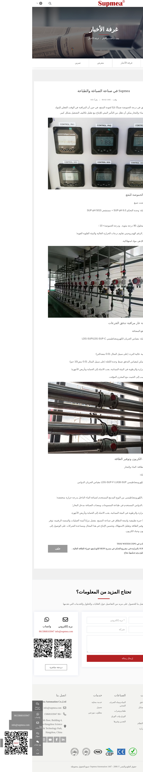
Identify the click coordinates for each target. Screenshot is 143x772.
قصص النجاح (135, 718)
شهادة (138, 713)
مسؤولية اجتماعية (133, 729)
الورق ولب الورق (86, 716)
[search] (18, 3)
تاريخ (139, 707)
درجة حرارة (112, 729)
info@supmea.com (32, 631)
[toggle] (135, 3)
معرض (68, 63)
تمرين (45, 63)
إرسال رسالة (95, 658)
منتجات (112, 695)
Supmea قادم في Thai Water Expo (103, 544)
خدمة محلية (64, 702)
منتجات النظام (111, 723)
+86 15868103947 (20, 714)
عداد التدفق (112, 702)
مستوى (114, 713)
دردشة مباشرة (24, 667)
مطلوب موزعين (63, 713)
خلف (25, 548)
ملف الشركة (135, 702)
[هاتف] (116, 629)
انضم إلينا (137, 723)
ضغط (115, 718)
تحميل (67, 707)
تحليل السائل (111, 707)
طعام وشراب (88, 711)
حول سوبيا (134, 695)
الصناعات (88, 695)
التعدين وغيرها (88, 721)
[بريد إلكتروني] (74, 620)
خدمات (65, 695)
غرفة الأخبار (94, 63)
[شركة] (74, 629)
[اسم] (116, 620)
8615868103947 (14, 631)
